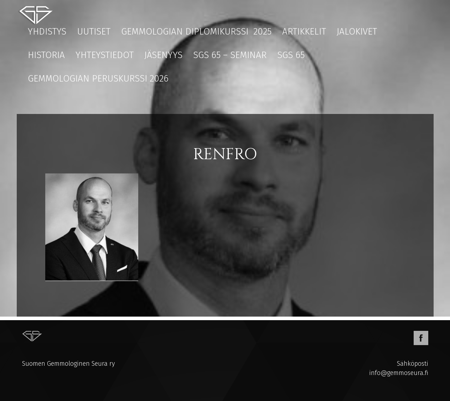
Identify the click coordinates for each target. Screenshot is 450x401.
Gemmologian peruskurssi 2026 (98, 78)
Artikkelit (304, 31)
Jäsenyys (163, 55)
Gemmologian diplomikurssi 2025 (196, 31)
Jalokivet (357, 31)
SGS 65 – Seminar (230, 55)
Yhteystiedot (105, 55)
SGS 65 (291, 55)
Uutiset (93, 31)
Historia (46, 55)
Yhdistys (47, 31)
